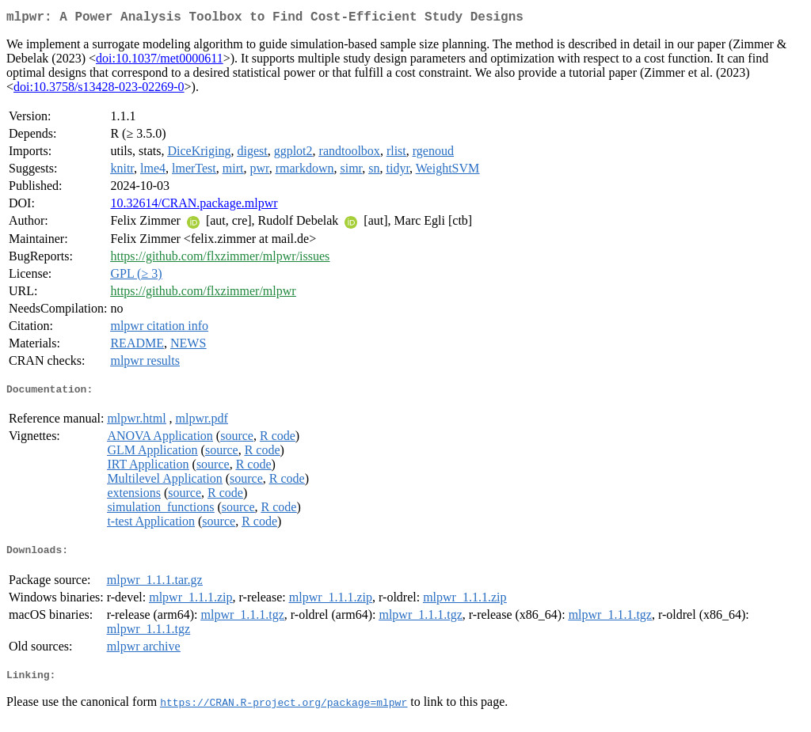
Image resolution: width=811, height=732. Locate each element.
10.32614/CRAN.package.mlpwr (193, 206)
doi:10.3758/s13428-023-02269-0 (99, 90)
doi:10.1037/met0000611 (159, 61)
